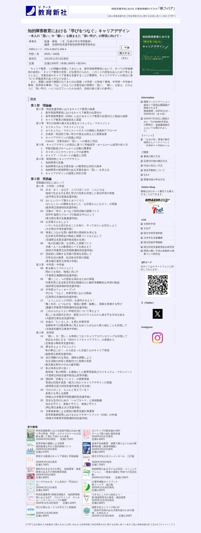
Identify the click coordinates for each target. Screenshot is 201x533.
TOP (171, 16)
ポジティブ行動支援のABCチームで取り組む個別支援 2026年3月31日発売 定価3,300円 (106, 435)
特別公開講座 (160, 104)
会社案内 (57, 21)
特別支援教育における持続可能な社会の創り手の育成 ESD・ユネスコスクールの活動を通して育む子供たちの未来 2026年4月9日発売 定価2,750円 (58, 435)
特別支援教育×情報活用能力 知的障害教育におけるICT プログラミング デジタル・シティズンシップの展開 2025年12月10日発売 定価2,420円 (58, 498)
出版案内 (82, 21)
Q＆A (155, 524)
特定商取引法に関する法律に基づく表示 (147, 16)
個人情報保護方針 (117, 16)
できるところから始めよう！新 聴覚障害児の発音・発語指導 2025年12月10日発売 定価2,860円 (108, 498)
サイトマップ (166, 524)
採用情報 (157, 21)
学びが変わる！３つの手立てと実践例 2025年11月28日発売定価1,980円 (56, 511)
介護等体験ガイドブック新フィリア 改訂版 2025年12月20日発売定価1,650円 (105, 486)
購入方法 (107, 21)
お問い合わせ (135, 21)
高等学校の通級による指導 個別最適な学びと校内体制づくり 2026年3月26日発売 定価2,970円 (53, 447)
